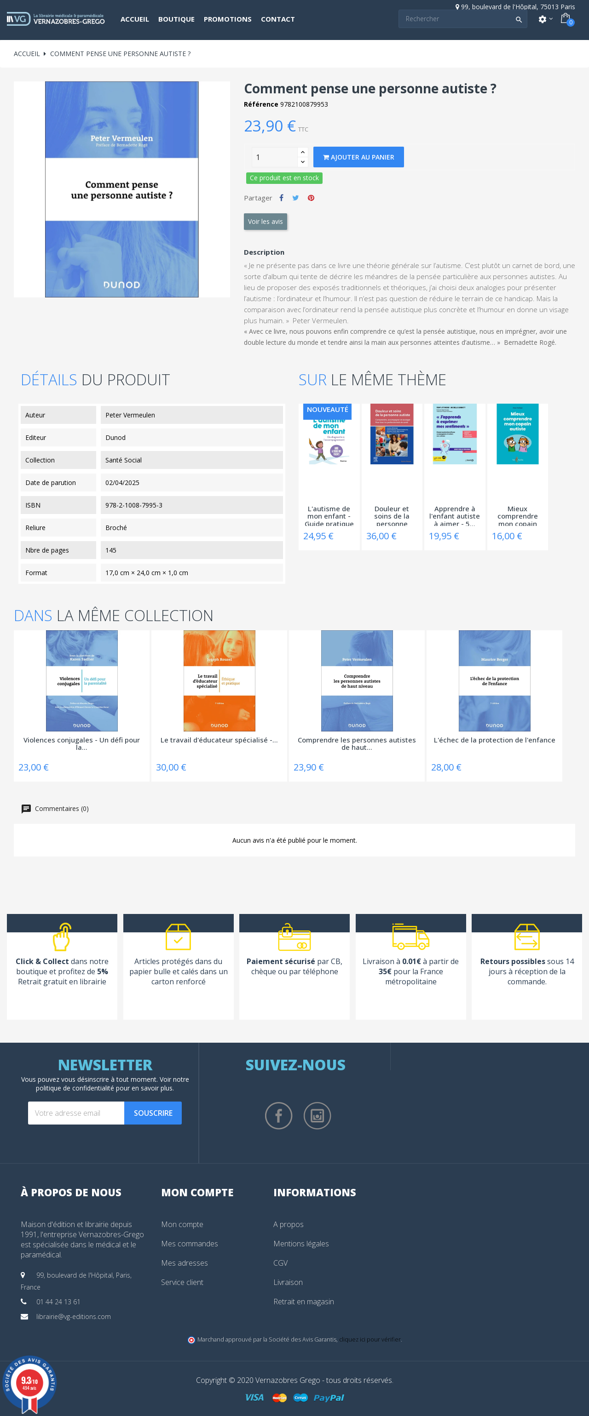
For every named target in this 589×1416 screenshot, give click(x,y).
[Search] (463, 19)
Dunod (115, 437)
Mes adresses (184, 1263)
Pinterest (311, 197)
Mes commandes (189, 1244)
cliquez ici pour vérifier (370, 1339)
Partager (281, 197)
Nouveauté (327, 409)
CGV (280, 1263)
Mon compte (182, 1224)
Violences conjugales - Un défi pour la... (81, 744)
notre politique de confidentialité (112, 1083)
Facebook (279, 1116)
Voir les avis (265, 221)
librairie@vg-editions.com (73, 1316)
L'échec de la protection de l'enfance (494, 740)
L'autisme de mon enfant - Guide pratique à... (329, 515)
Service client (182, 1282)
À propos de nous (71, 1192)
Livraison (288, 1282)
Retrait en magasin (303, 1301)
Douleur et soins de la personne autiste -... (392, 515)
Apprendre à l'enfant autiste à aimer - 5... (454, 515)
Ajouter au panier (358, 157)
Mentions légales (301, 1244)
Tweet (295, 197)
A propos (288, 1224)
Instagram (317, 1116)
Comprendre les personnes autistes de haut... (357, 744)
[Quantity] (275, 157)
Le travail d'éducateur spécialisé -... (219, 740)
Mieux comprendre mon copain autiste (517, 515)
